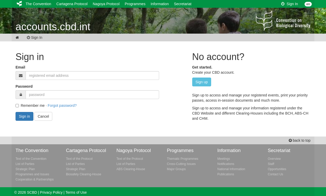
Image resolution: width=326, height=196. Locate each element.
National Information (231, 169)
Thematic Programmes (182, 159)
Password (24, 86)
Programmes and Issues (32, 174)
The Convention (38, 4)
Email (20, 67)
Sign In (289, 4)
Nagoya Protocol (106, 4)
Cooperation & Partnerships (35, 179)
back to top (299, 140)
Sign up (202, 82)
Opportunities (277, 169)
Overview (274, 159)
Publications (225, 174)
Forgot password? (62, 105)
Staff (271, 164)
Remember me (30, 105)
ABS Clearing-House (130, 169)
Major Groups (176, 169)
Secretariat (182, 4)
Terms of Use (76, 192)
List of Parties (25, 164)
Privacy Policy (51, 192)
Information (160, 4)
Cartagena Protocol (72, 4)
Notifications (225, 164)
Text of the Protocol (79, 159)
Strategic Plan (25, 169)
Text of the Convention (31, 159)
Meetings (223, 159)
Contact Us (275, 174)
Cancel (43, 116)
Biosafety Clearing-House (83, 174)
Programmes (135, 4)
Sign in (24, 116)
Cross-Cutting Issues (181, 164)
